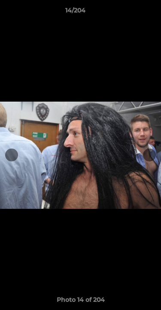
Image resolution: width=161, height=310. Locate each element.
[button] (130, 12)
